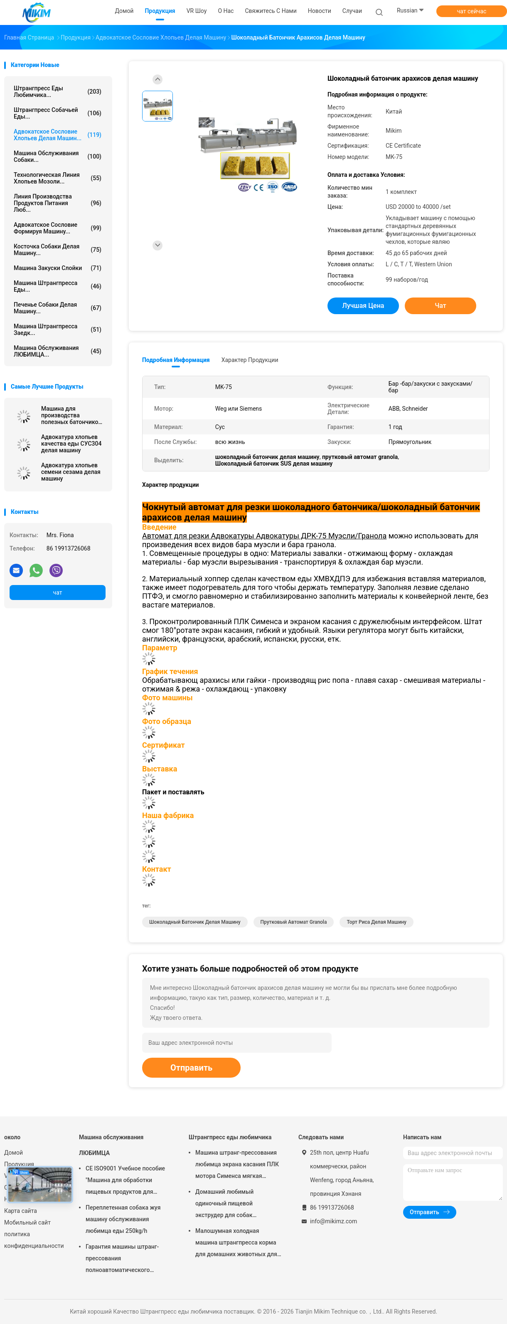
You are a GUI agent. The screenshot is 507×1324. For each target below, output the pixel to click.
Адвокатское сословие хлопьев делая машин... (57, 134)
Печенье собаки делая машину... (57, 308)
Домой (13, 1152)
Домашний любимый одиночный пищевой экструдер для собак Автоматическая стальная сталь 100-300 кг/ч (231, 1204)
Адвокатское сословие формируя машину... (57, 228)
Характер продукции (250, 360)
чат (57, 592)
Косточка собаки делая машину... (57, 249)
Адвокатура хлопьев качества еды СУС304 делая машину (71, 444)
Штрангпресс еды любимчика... (57, 91)
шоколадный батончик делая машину (195, 922)
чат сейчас (472, 11)
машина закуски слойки (57, 268)
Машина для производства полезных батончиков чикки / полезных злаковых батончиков (71, 415)
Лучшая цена (363, 306)
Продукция (19, 1164)
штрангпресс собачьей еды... (57, 113)
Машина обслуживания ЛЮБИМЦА (111, 1145)
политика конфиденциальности (33, 1240)
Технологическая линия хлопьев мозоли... (57, 178)
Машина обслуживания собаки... (57, 156)
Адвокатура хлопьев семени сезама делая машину (71, 472)
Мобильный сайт (27, 1222)
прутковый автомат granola (294, 922)
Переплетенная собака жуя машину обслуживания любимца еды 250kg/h (123, 1219)
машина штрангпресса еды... (57, 286)
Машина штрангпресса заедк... (57, 329)
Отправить (191, 1068)
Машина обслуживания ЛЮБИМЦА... (57, 351)
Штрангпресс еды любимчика (230, 1137)
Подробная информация (176, 360)
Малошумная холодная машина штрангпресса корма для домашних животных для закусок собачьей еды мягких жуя (236, 1243)
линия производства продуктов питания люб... (57, 203)
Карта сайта (20, 1210)
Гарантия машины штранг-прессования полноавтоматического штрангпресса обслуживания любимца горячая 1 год (126, 1259)
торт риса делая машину (376, 922)
